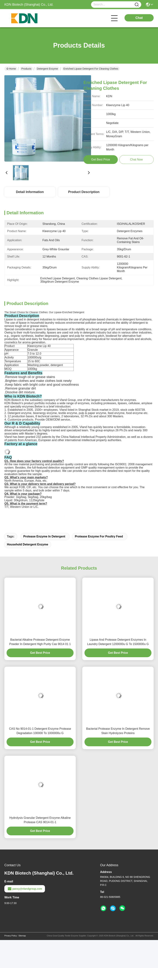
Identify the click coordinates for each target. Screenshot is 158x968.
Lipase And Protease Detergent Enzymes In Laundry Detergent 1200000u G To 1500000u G (118, 642)
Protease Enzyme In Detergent (44, 536)
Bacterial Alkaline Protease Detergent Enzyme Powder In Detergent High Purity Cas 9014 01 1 (40, 642)
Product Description (83, 192)
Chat (139, 18)
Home (11, 68)
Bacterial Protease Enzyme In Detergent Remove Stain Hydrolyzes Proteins (118, 731)
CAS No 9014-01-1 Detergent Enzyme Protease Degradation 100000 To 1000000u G (40, 731)
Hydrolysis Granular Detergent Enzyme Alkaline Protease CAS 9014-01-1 (40, 820)
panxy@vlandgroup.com (24, 889)
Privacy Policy (10, 936)
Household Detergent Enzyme (27, 544)
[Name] (137, 4)
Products (26, 68)
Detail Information (30, 192)
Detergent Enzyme (47, 68)
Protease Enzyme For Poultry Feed (99, 536)
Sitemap (22, 936)
